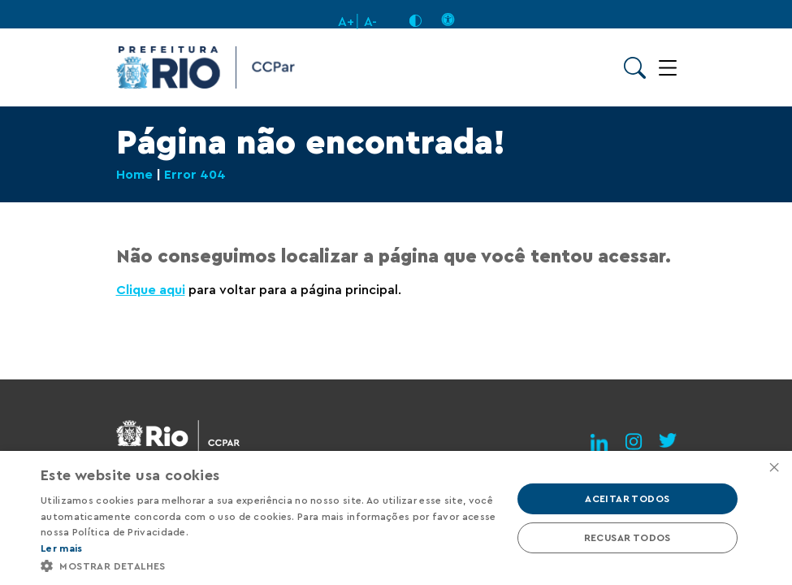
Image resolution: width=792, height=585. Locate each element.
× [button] (774, 468)
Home (134, 174)
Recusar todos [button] (627, 538)
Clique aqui (150, 290)
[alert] (396, 518)
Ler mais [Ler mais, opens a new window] (61, 548)
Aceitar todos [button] (627, 499)
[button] (269, 565)
